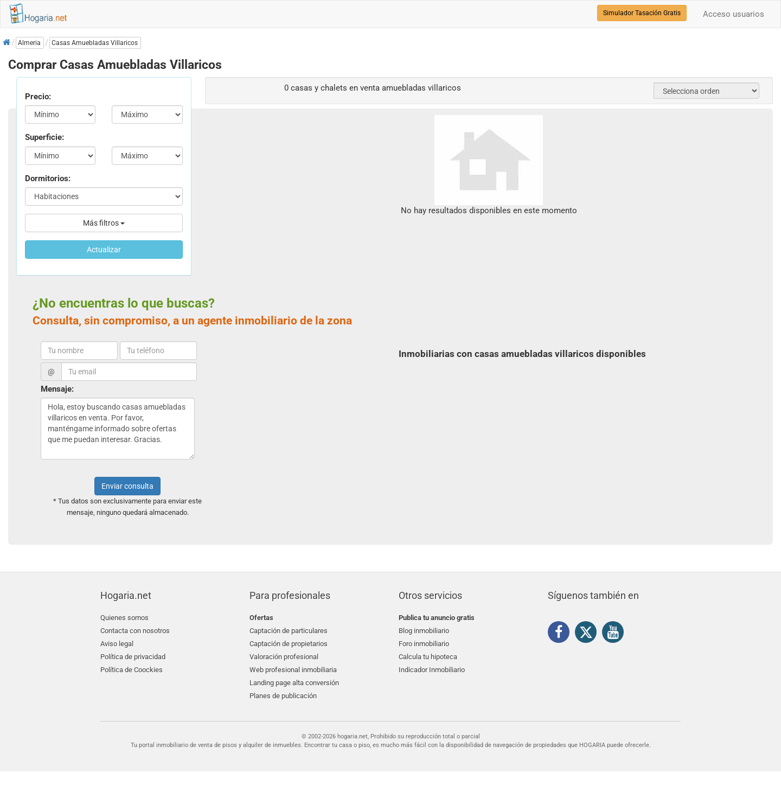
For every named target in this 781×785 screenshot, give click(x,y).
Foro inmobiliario (424, 644)
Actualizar (104, 249)
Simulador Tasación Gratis (642, 13)
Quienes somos (124, 618)
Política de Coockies (131, 669)
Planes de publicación (283, 695)
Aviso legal (116, 644)
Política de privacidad (132, 656)
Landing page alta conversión (294, 682)
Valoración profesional (283, 656)
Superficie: (44, 137)
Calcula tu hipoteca (428, 656)
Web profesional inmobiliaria (293, 669)
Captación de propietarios (288, 644)
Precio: (38, 96)
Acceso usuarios (733, 14)
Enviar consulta (127, 486)
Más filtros (104, 223)
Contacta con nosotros (135, 631)
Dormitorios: (48, 178)
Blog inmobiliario (424, 631)
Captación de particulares (288, 631)
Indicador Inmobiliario (432, 669)
